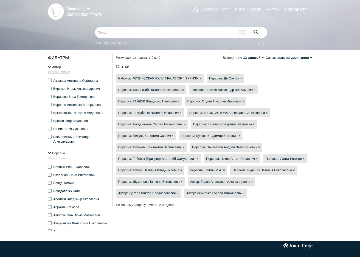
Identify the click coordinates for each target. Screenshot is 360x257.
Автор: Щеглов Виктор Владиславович (148, 193)
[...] (165, 32)
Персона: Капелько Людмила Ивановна (224, 124)
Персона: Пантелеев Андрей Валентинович (226, 147)
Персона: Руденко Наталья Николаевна (264, 170)
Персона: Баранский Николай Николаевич (151, 90)
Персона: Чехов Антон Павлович (232, 159)
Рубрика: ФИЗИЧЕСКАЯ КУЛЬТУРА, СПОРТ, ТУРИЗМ (159, 78)
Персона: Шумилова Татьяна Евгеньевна (150, 182)
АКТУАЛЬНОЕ (216, 10)
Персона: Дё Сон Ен (225, 78)
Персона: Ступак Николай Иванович (215, 101)
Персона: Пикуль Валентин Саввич (146, 136)
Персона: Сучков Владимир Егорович (210, 136)
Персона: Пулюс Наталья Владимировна (150, 170)
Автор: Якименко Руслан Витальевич (215, 193)
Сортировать (289, 57)
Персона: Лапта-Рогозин (284, 159)
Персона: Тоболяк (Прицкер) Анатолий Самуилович (158, 159)
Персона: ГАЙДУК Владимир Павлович (149, 101)
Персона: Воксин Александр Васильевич (223, 90)
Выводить (243, 57)
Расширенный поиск (111, 43)
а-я (261, 43)
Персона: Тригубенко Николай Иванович (149, 113)
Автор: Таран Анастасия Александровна (221, 182)
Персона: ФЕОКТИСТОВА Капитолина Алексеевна (228, 113)
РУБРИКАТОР (248, 10)
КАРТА (272, 10)
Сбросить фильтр (59, 72)
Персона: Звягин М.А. (207, 170)
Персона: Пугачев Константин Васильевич (151, 147)
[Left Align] (256, 32)
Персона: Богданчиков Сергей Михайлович (151, 124)
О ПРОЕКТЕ (295, 10)
